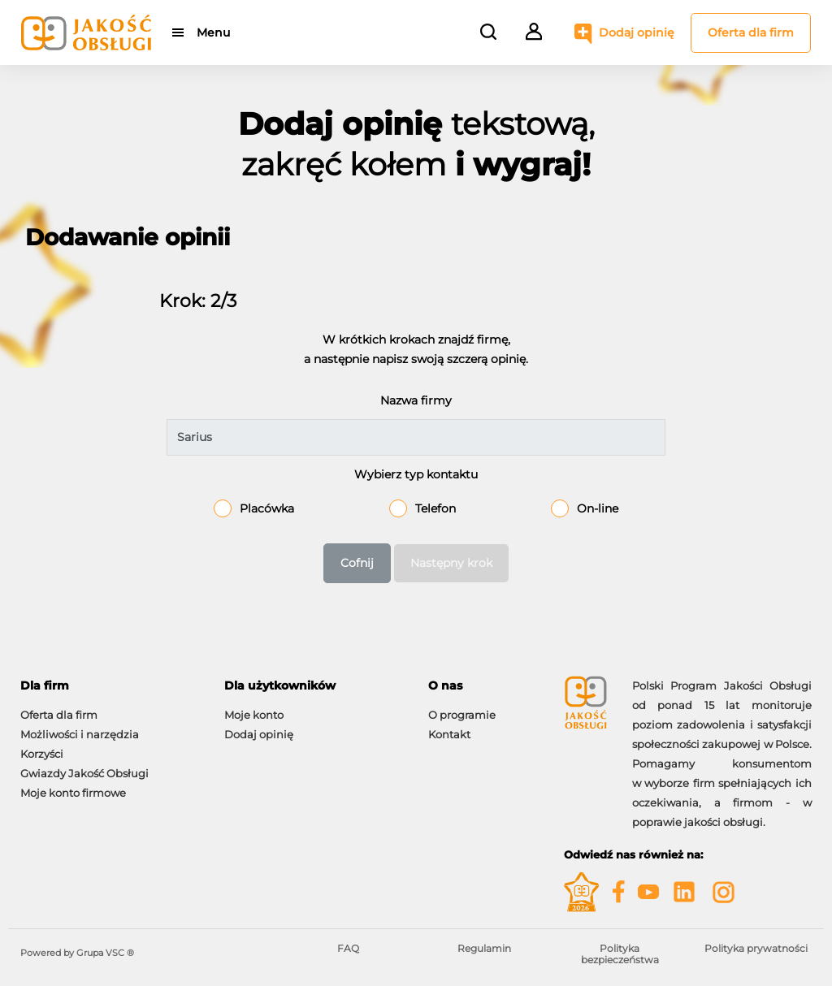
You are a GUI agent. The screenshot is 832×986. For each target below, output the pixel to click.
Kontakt (449, 734)
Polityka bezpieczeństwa (620, 954)
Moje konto (254, 714)
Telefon (435, 508)
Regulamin (484, 948)
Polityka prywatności (756, 948)
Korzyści (41, 753)
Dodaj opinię (636, 32)
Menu (213, 32)
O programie (462, 714)
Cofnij (357, 563)
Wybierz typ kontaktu (416, 474)
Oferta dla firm (751, 32)
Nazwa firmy (416, 400)
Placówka (267, 508)
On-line (597, 508)
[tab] (110, 686)
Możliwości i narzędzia (79, 734)
